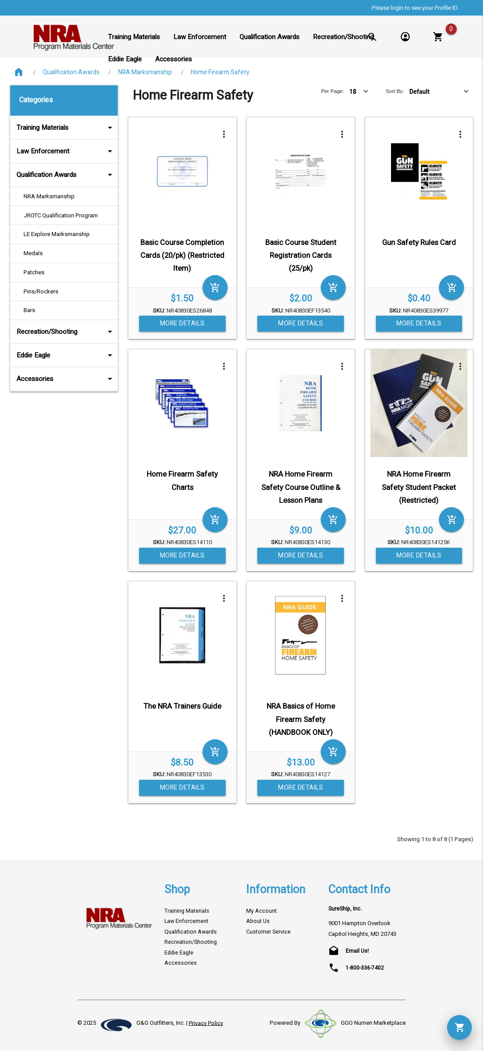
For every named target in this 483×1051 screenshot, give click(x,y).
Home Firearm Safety (220, 72)
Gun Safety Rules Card (419, 242)
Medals (33, 253)
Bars (29, 310)
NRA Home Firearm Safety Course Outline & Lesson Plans (300, 487)
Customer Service (268, 932)
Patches (34, 272)
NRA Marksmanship (145, 72)
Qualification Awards (71, 72)
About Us (258, 921)
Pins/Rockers (41, 291)
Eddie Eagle (65, 355)
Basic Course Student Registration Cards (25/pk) (300, 255)
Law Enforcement (65, 151)
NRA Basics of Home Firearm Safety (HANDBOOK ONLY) (301, 719)
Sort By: (395, 91)
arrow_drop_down (98, 128)
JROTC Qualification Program (61, 215)
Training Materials (65, 127)
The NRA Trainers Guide (182, 706)
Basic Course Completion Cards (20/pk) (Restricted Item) (182, 255)
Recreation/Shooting (65, 331)
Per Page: (332, 91)
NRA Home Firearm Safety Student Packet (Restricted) (419, 487)
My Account (261, 911)
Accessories (65, 379)
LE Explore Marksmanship (57, 234)
